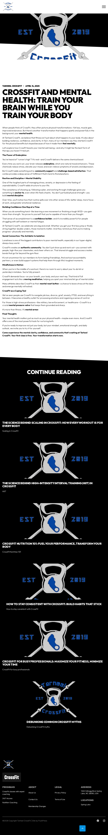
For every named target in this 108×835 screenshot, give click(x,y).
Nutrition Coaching (9, 802)
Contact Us (32, 799)
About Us (32, 793)
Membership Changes (37, 806)
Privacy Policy (60, 793)
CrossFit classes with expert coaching (13, 792)
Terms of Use (60, 799)
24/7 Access (7, 798)
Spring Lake (85, 804)
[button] (82, 828)
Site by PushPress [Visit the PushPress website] (39, 821)
